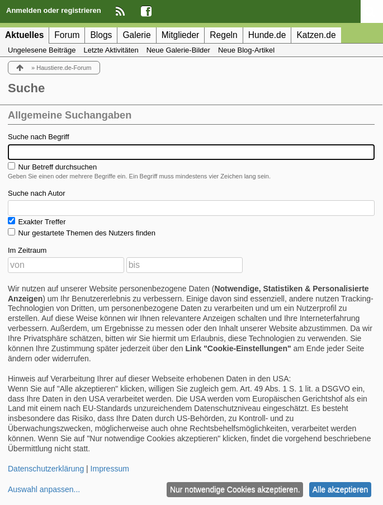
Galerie (136, 35)
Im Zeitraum (27, 250)
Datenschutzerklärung (46, 468)
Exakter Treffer (37, 221)
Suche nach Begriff (38, 137)
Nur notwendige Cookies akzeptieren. (235, 489)
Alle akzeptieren (340, 489)
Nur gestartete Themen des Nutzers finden (81, 232)
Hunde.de (267, 35)
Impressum (110, 468)
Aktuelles (24, 35)
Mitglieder (181, 35)
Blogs (101, 35)
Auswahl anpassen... (44, 489)
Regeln (223, 35)
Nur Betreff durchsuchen (52, 166)
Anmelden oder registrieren (53, 10)
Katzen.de (315, 35)
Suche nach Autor (36, 193)
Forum (66, 35)
